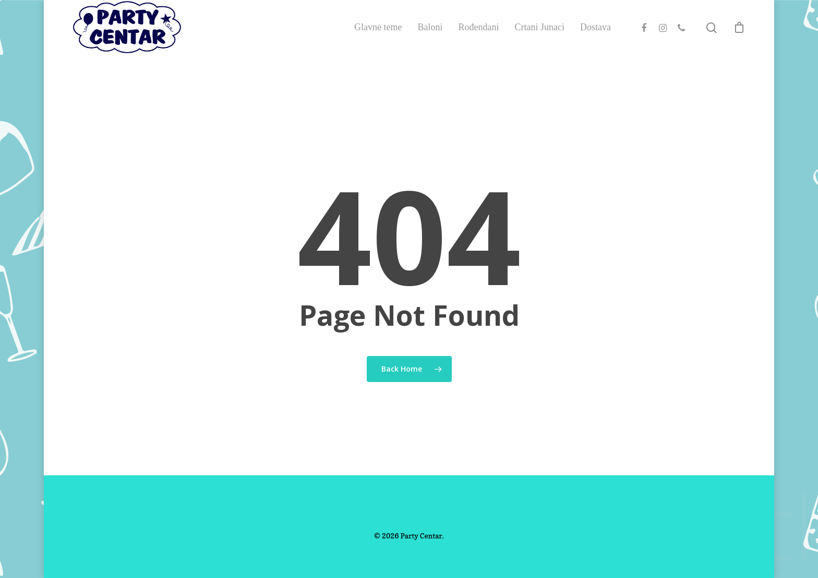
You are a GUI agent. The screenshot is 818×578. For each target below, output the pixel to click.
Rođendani (479, 40)
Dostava (595, 40)
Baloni (430, 40)
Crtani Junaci (539, 40)
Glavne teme (378, 40)
